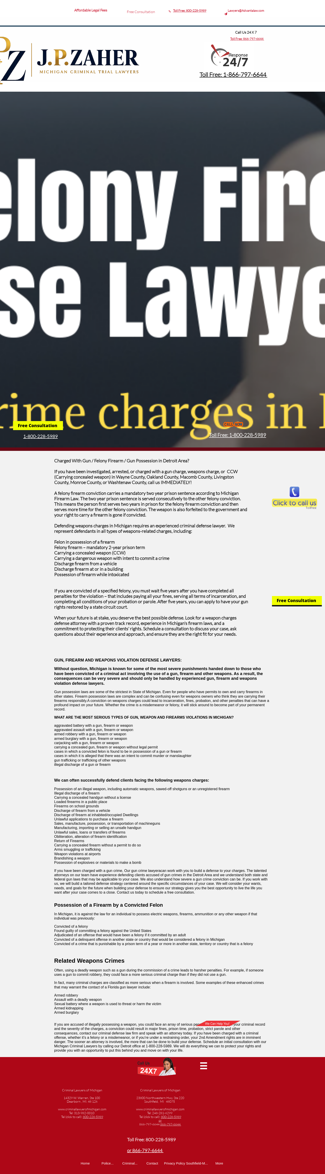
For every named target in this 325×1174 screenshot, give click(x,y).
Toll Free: (236, 39)
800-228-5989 (196, 10)
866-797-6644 (253, 39)
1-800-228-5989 (40, 436)
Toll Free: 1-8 (216, 74)
